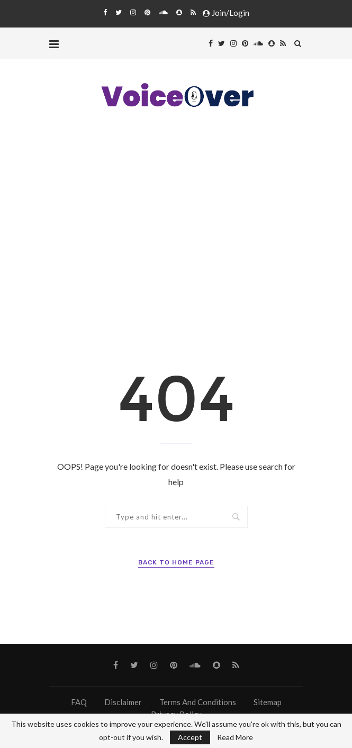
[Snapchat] (179, 12)
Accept (190, 737)
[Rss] (193, 12)
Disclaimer (123, 702)
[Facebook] (105, 12)
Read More (235, 737)
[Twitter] (118, 12)
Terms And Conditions (197, 702)
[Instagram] (133, 12)
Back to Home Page (176, 562)
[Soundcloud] (163, 12)
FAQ (79, 702)
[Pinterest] (147, 12)
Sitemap (268, 702)
